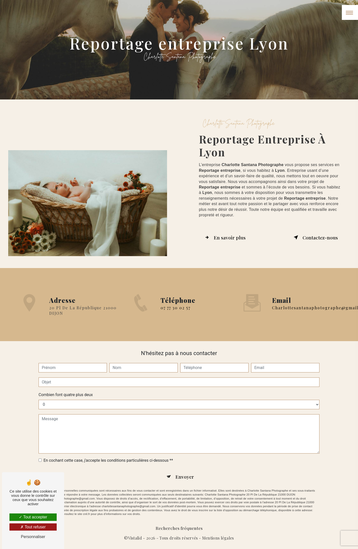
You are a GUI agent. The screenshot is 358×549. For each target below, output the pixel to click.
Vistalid (135, 538)
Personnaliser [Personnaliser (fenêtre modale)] (33, 537)
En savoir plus (224, 237)
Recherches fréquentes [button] (179, 528)
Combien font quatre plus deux (66, 394)
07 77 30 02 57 (175, 315)
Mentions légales (218, 538)
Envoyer (185, 476)
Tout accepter (33, 517)
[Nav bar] (350, 12)
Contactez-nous (315, 237)
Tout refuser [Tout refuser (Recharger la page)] (33, 527)
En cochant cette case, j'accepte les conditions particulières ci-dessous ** (108, 460)
